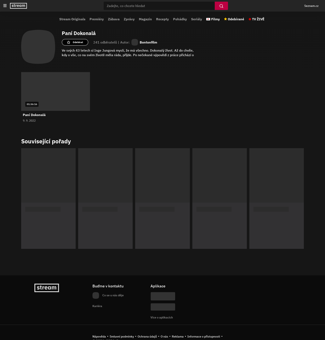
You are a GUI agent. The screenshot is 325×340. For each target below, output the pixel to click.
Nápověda (99, 336)
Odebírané (236, 19)
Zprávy (129, 19)
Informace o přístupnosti (203, 336)
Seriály (196, 19)
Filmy (215, 19)
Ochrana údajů (147, 336)
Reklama (178, 336)
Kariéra (97, 306)
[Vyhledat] (221, 6)
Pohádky (180, 19)
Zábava (114, 19)
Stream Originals (72, 19)
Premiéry (97, 19)
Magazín (145, 19)
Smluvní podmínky (122, 336)
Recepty (162, 19)
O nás (164, 336)
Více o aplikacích (161, 317)
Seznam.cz (311, 5)
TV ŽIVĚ (258, 19)
